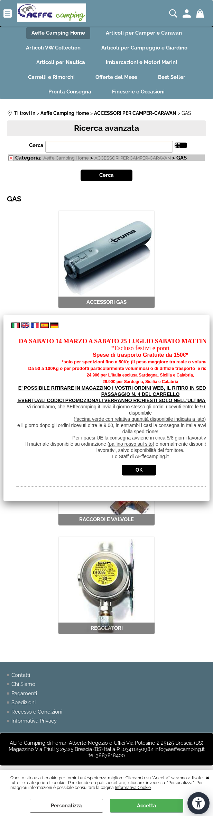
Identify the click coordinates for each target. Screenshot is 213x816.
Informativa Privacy (34, 721)
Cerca (36, 145)
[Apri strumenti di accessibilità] (198, 803)
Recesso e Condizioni (36, 712)
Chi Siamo (23, 684)
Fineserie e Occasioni (138, 92)
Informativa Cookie (133, 787)
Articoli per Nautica (60, 62)
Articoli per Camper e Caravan (144, 33)
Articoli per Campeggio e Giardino (144, 48)
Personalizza (66, 806)
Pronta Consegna (69, 92)
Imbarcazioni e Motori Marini (141, 62)
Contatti (20, 675)
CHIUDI (208, 777)
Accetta (146, 806)
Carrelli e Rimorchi (51, 77)
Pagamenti (24, 693)
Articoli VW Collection (53, 48)
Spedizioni (23, 702)
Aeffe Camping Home (58, 33)
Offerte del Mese (116, 77)
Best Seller (171, 77)
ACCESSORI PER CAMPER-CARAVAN (132, 158)
